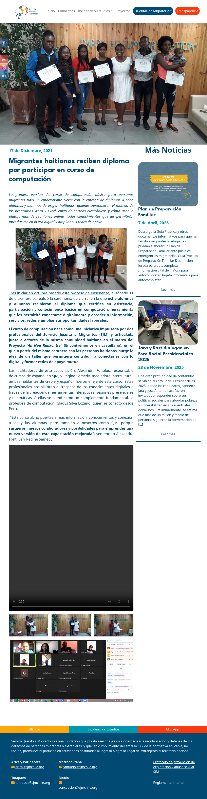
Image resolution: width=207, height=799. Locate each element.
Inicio (50, 11)
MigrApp (172, 729)
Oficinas (34, 729)
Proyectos (122, 11)
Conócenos (66, 11)
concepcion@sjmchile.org (78, 787)
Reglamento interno (168, 782)
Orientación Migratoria (151, 11)
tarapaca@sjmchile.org (32, 782)
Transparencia (187, 11)
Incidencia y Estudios (94, 11)
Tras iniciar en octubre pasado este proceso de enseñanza (59, 293)
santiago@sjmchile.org (80, 767)
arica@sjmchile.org (29, 767)
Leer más (168, 289)
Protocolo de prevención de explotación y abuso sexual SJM (174, 767)
